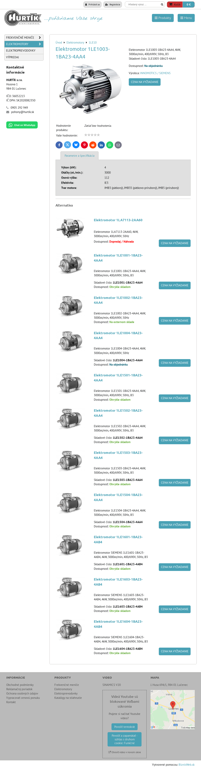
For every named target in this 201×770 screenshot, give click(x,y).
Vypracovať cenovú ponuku (23, 698)
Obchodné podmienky (20, 685)
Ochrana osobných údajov (22, 693)
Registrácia (112, 4)
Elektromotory (24, 44)
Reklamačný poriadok (19, 689)
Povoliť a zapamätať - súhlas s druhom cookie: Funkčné (124, 739)
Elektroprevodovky (20, 50)
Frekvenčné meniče (24, 38)
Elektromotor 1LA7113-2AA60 (118, 220)
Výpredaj (12, 57)
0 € (189, 4)
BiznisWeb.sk (187, 764)
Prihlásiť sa (92, 4)
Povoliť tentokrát (124, 727)
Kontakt (11, 702)
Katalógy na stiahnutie (68, 698)
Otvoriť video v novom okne (124, 752)
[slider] (92, 135)
